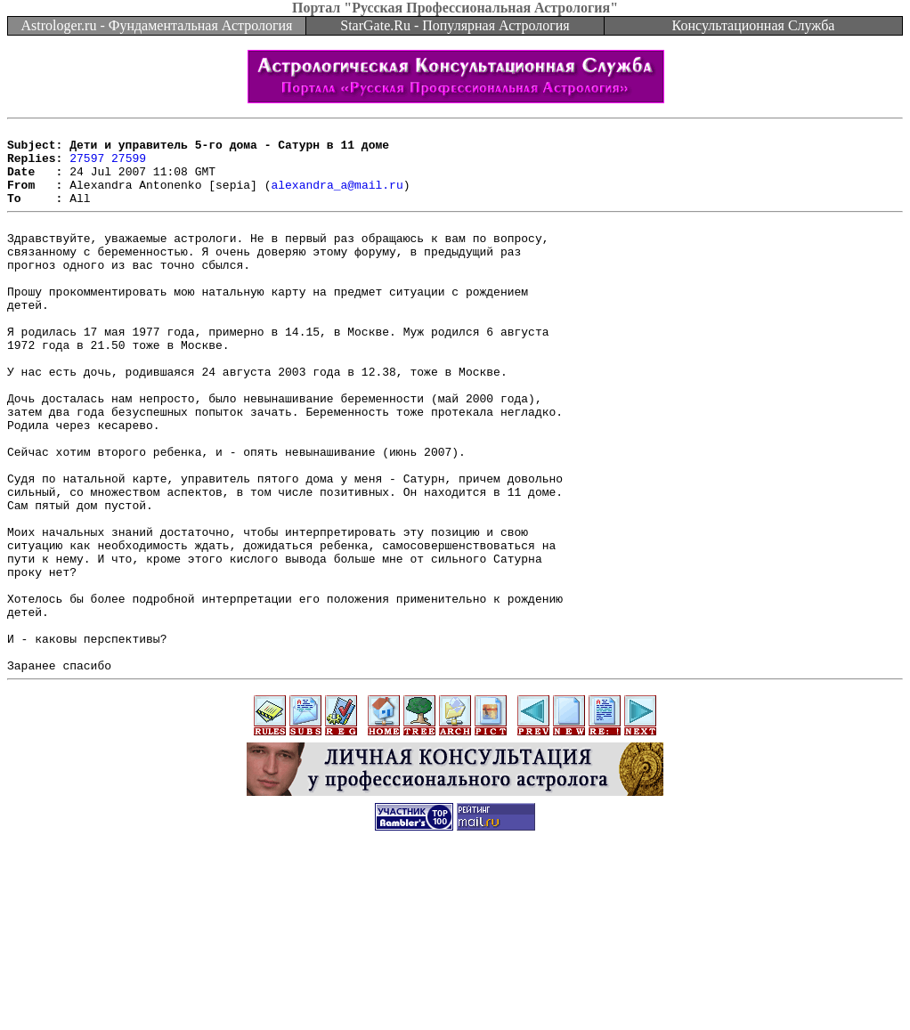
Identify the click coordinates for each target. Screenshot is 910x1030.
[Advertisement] (455, 990)
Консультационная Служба (753, 25)
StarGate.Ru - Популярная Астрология (454, 25)
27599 (128, 166)
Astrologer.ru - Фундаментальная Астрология (157, 25)
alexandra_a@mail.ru (336, 198)
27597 (86, 166)
